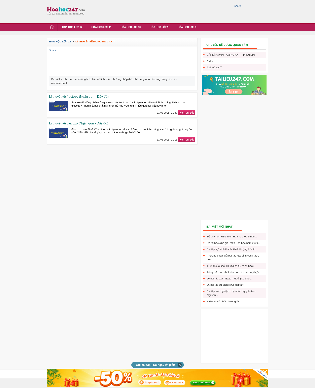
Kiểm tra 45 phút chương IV (223, 301)
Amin (210, 61)
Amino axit (214, 67)
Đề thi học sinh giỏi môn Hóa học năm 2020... (233, 242)
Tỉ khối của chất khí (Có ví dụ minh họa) (230, 265)
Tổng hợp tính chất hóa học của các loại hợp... (234, 272)
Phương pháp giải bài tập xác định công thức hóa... (233, 257)
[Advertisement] (160, 11)
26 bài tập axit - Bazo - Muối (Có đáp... (229, 278)
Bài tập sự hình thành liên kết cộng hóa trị (231, 249)
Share (237, 5)
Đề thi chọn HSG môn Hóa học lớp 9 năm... (232, 236)
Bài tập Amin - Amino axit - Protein (231, 54)
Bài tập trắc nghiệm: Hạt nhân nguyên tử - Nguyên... (231, 293)
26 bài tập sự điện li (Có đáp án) (225, 284)
